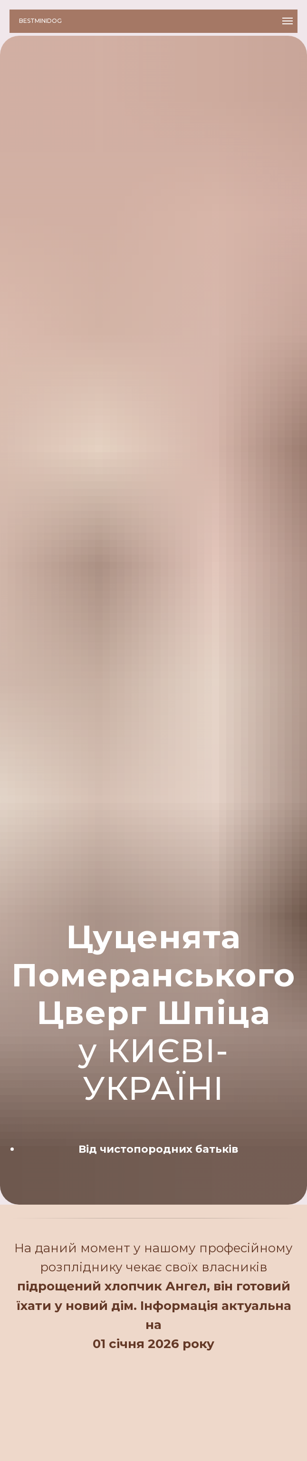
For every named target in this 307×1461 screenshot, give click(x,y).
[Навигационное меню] (287, 21)
